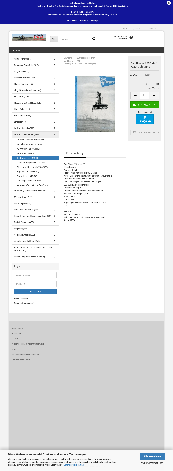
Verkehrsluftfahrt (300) (24, 235)
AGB (14, 349)
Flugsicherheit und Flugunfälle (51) (29, 103)
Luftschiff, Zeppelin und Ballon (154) (30, 190)
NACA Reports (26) (22, 203)
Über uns (16, 50)
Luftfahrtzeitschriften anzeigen (30, 140)
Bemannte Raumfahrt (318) (26, 65)
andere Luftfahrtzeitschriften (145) (32, 185)
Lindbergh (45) (20, 122)
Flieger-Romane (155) (24, 84)
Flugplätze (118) (21, 96)
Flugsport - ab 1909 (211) (28, 171)
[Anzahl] (144, 95)
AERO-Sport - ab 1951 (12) (28, 149)
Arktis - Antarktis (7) (23, 59)
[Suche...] (54, 39)
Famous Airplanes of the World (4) (29, 257)
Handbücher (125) (22, 109)
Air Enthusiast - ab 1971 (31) (29, 144)
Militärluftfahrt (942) (23, 197)
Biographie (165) (21, 71)
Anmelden (35, 291)
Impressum (17, 333)
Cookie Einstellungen (21, 360)
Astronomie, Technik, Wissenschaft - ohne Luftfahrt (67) (33, 249)
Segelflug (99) (20, 228)
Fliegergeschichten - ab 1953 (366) (32, 167)
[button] (125, 28)
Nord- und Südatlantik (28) (26, 209)
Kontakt (15, 338)
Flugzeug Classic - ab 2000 (29, 180)
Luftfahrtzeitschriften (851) (26, 134)
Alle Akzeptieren (152, 456)
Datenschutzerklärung (74, 465)
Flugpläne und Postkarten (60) (27, 90)
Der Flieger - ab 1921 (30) (28, 158)
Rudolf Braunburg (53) (24, 222)
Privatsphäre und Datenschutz (25, 354)
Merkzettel (151, 29)
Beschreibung (75, 153)
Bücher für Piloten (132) (25, 78)
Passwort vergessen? (24, 303)
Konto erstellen (21, 298)
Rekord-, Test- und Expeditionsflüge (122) (32, 216)
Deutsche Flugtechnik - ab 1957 (31, 162)
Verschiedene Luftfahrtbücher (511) (30, 241)
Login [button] (136, 29)
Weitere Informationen (152, 463)
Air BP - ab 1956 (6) (25, 153)
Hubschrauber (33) (22, 115)
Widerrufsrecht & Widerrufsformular (28, 344)
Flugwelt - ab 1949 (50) (27, 176)
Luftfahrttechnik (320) (24, 128)
